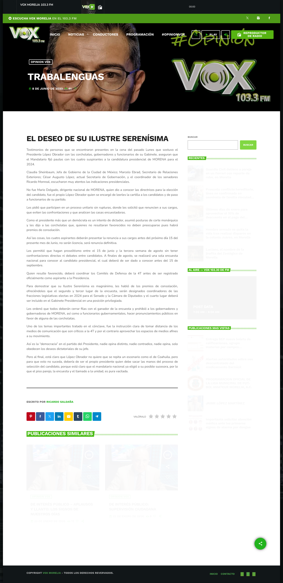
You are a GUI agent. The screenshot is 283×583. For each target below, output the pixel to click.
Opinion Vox (41, 62)
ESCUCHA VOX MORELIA (42, 18)
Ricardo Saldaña (59, 402)
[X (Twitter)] (247, 18)
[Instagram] (258, 18)
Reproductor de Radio (251, 34)
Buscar (193, 137)
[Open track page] (99, 7)
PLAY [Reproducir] (210, 34)
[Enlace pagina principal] (27, 34)
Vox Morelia (52, 573)
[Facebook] (269, 18)
